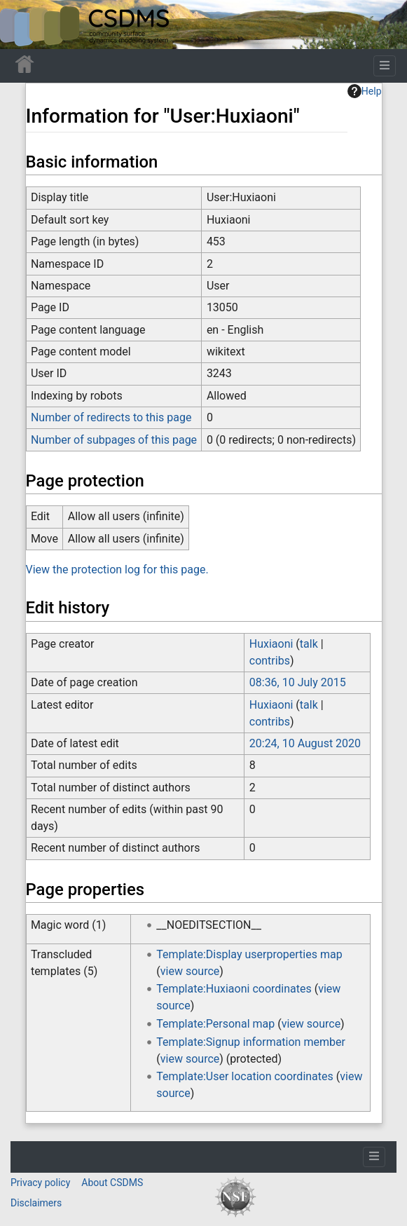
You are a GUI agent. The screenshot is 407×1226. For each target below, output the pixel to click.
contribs (269, 660)
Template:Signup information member (250, 1042)
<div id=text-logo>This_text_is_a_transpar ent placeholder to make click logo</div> (22, 25)
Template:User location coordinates (244, 1076)
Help (364, 91)
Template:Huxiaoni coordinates (233, 988)
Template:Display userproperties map (249, 954)
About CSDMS (112, 1182)
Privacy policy (40, 1182)
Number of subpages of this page (114, 440)
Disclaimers (36, 1202)
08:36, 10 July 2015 (297, 682)
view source (189, 971)
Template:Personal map (215, 1023)
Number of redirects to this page (111, 417)
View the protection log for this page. (117, 569)
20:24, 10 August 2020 (305, 743)
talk (309, 644)
